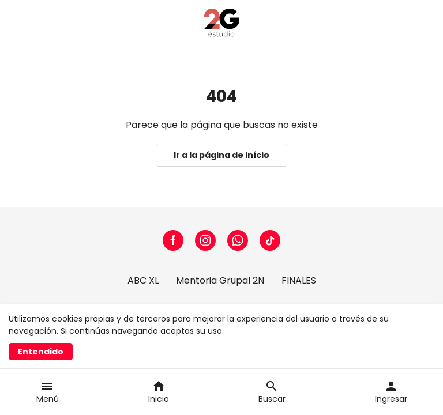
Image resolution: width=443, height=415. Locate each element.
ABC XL (143, 280)
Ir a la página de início (221, 155)
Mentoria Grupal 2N (220, 280)
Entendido (40, 351)
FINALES (298, 280)
